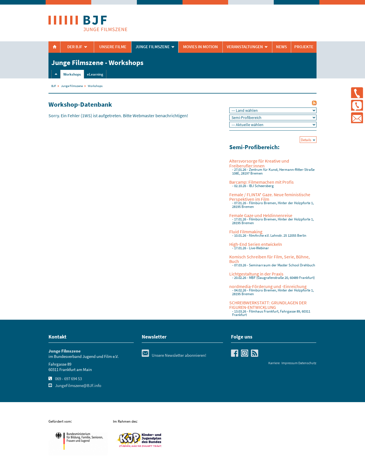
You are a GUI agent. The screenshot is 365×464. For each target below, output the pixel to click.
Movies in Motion (200, 46)
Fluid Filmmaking (245, 231)
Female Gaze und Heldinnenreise (260, 215)
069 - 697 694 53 (68, 378)
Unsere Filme (112, 46)
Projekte (303, 46)
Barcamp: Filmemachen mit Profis (261, 182)
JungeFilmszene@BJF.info (78, 385)
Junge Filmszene (72, 86)
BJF (53, 86)
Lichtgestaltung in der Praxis (256, 274)
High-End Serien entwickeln (255, 244)
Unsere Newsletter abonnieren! (174, 355)
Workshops (72, 74)
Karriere (274, 363)
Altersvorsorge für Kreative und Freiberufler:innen (259, 163)
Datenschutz (307, 363)
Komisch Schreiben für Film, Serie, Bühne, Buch (269, 259)
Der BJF (74, 46)
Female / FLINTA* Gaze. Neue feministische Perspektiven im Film (269, 197)
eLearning (95, 74)
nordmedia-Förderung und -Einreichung (268, 286)
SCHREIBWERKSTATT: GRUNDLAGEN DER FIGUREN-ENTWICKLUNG (268, 305)
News (281, 46)
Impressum (289, 363)
